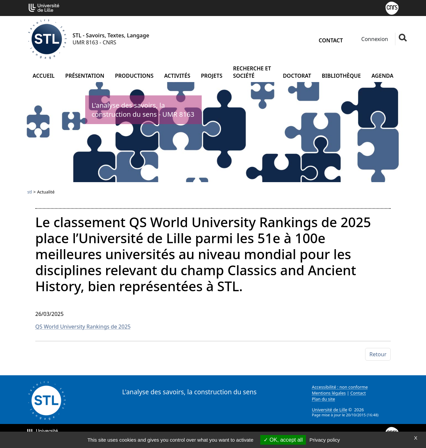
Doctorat (297, 75)
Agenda (382, 75)
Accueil (44, 75)
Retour (377, 354)
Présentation (84, 75)
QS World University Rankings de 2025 (82, 326)
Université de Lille (329, 410)
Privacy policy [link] (325, 440)
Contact (331, 40)
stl (29, 192)
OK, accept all (283, 440)
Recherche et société (252, 72)
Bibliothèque (341, 75)
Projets (212, 75)
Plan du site (323, 399)
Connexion (374, 39)
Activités (177, 75)
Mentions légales (329, 393)
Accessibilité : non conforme (340, 387)
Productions (134, 75)
